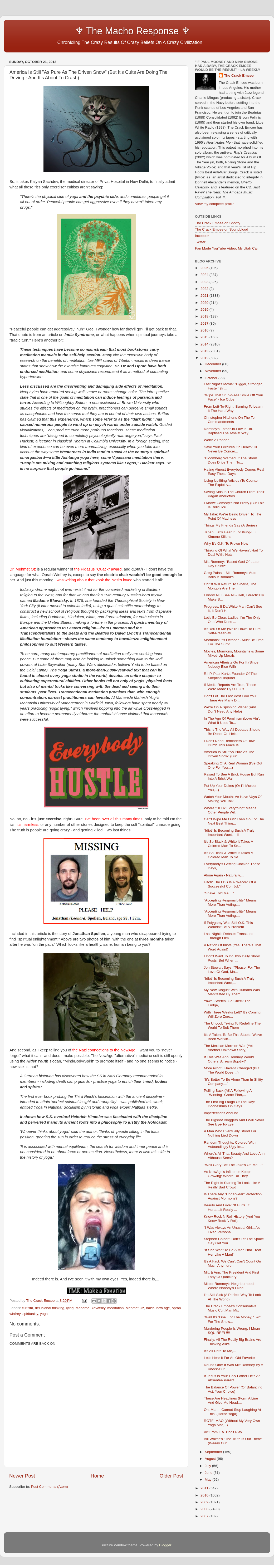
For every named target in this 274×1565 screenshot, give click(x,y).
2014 (204, 344)
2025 (204, 268)
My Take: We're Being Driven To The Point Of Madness (232, 516)
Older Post (171, 1476)
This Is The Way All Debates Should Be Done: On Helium (232, 732)
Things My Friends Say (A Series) (230, 525)
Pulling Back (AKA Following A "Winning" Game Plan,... (228, 1093)
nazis (150, 1308)
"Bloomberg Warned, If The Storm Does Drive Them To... (230, 460)
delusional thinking (49, 1308)
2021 (204, 296)
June (209, 1473)
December (213, 364)
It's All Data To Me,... (220, 1351)
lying (70, 1308)
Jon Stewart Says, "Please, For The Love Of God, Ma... (232, 970)
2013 (204, 351)
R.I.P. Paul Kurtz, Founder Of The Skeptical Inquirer (230, 676)
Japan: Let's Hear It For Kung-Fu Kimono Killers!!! (230, 534)
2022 (204, 289)
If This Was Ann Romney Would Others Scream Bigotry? (229, 1059)
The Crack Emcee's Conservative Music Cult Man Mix (230, 1308)
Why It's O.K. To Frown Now (226, 543)
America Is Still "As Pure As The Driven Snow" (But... (229, 754)
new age (163, 1308)
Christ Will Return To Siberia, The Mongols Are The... (230, 586)
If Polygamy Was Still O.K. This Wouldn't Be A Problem (228, 925)
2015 (204, 337)
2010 (204, 1495)
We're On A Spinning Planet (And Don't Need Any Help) (230, 709)
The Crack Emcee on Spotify (217, 223)
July (208, 1466)
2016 (204, 330)
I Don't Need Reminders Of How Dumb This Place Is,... (229, 743)
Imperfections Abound (221, 1113)
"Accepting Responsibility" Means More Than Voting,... (230, 902)
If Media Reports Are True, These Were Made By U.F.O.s (230, 687)
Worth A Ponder (216, 440)
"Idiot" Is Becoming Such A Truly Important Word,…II (229, 832)
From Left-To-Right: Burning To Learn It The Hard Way (233, 408)
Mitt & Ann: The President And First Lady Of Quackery (231, 1274)
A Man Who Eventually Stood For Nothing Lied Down (230, 1133)
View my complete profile (214, 204)
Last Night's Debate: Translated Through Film (228, 936)
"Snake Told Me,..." (219, 893)
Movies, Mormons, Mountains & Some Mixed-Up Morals (234, 653)
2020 (204, 303)
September (214, 1452)
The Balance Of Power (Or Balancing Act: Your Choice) (233, 1389)
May (208, 1479)
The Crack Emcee (239, 75)
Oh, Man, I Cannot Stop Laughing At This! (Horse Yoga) (232, 1412)
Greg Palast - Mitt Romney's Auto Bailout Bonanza (230, 575)
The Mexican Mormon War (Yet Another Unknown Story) (228, 1048)
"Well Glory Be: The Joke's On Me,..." (233, 1165)
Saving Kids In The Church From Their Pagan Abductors (234, 494)
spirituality (30, 1314)
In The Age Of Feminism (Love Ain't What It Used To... (232, 720)
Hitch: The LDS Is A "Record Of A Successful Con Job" (230, 884)
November (213, 371)
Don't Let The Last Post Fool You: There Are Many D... (230, 698)
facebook (202, 236)
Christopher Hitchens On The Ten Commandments (230, 420)
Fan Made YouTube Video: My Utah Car (226, 248)
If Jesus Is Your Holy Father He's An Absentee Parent (232, 1378)
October (211, 378)
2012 (204, 358)
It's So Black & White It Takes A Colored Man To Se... (228, 844)
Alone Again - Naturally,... (224, 875)
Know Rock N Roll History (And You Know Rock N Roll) (232, 1219)
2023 (204, 282)
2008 (204, 1509)
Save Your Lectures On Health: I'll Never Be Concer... (230, 449)
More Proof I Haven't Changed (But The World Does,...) (231, 1070)
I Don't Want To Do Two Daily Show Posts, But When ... (232, 958)
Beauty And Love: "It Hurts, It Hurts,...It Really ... (226, 1207)
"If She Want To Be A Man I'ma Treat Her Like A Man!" (232, 1252)
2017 (204, 323)
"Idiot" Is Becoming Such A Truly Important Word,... (229, 981)
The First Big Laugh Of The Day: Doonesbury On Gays (229, 1104)
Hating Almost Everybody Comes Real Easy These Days (234, 471)
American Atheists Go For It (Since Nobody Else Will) (231, 664)
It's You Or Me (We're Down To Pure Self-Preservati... (232, 631)
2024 (204, 275)
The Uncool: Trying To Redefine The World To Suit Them (232, 1025)
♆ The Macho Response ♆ (101, 31)
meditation (115, 1308)
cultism (27, 1308)
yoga (44, 1314)
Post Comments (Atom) (49, 1487)
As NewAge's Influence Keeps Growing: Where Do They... (227, 1174)
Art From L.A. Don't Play (223, 1432)
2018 (204, 316)
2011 (204, 1488)
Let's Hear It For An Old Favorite (229, 1358)
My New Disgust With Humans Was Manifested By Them (232, 992)
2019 (204, 309)
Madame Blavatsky (90, 1308)
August (211, 1459)
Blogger (165, 1545)
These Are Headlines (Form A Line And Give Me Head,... (231, 1400)
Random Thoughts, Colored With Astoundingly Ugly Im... (230, 1144)
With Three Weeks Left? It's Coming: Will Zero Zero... (233, 1014)
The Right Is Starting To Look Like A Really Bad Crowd (232, 1185)
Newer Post (22, 1476)
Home (97, 1476)
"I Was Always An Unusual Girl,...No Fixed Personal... (232, 1230)
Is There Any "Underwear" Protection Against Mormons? (233, 1196)
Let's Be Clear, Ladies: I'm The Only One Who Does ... (232, 620)
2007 (204, 1516)
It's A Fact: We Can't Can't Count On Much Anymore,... (232, 1263)
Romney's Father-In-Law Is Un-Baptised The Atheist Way (228, 431)
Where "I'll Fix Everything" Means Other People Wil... (230, 810)
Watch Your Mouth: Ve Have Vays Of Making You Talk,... (233, 799)
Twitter (200, 242)
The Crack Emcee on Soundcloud (221, 229)
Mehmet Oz (135, 1308)
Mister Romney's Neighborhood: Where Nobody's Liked (229, 1286)
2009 (204, 1502)
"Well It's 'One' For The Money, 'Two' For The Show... (232, 1319)
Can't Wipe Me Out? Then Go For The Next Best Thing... (234, 821)
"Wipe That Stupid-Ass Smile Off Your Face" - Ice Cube (233, 397)
